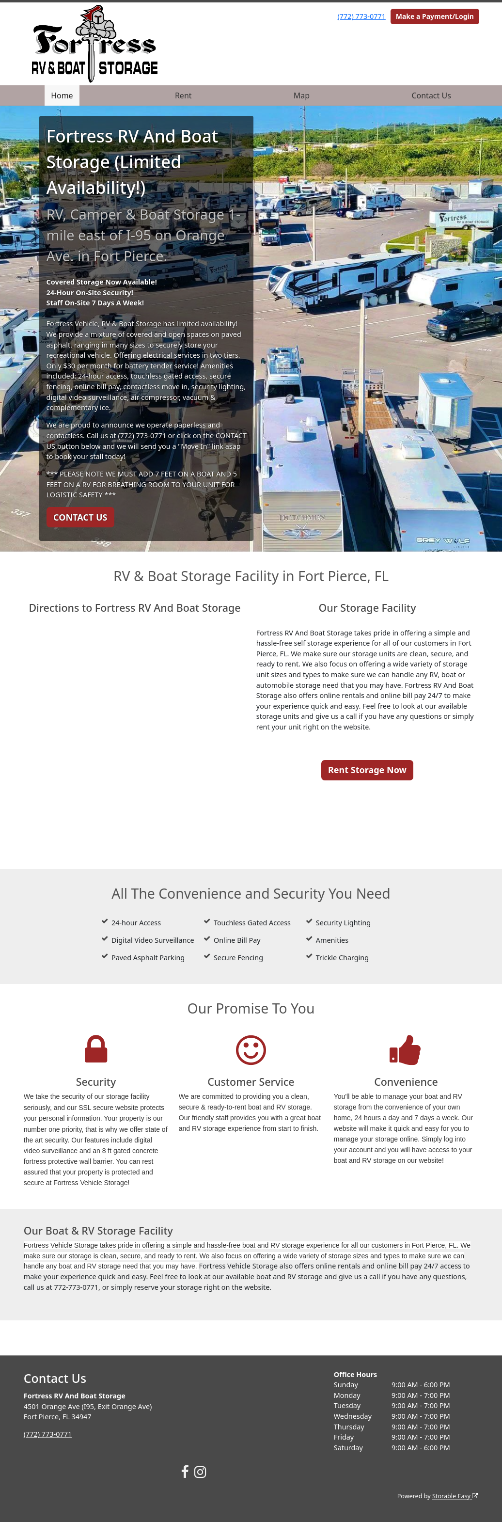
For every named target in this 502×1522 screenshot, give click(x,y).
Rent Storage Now (367, 770)
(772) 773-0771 (362, 16)
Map (302, 95)
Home (62, 95)
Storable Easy (455, 1496)
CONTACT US (80, 517)
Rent (183, 95)
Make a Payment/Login (435, 16)
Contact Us (431, 95)
